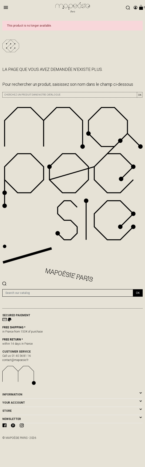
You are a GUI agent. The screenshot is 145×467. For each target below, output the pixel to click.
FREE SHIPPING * (13, 327)
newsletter (11, 419)
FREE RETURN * (12, 339)
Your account (13, 402)
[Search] (67, 293)
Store (7, 410)
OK (139, 95)
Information (12, 394)
